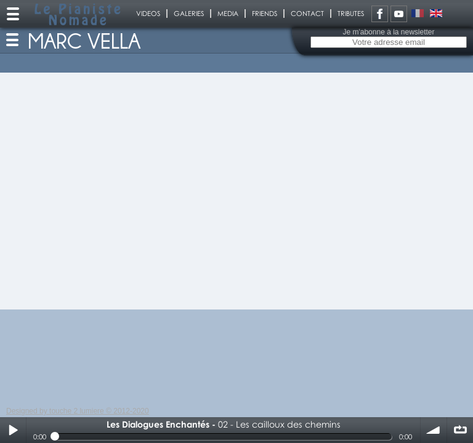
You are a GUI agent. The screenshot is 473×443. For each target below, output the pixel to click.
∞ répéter (460, 430)
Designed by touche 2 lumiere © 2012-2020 (77, 411)
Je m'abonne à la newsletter (388, 32)
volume (434, 430)
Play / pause (13, 430)
